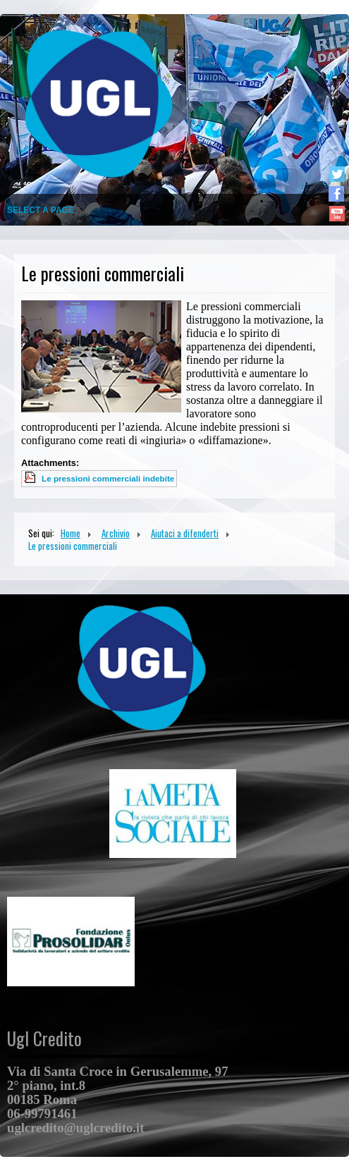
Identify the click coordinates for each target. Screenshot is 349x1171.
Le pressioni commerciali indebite (108, 478)
